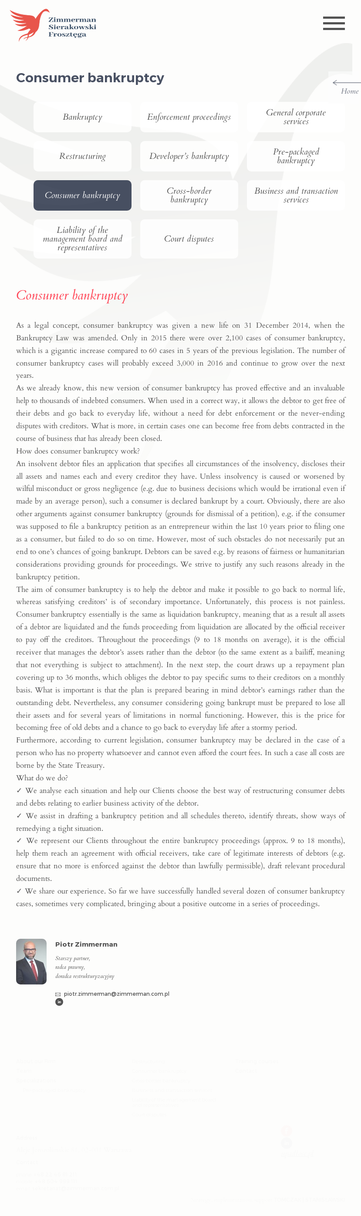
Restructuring (82, 156)
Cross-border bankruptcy (189, 195)
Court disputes (189, 239)
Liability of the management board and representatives (82, 239)
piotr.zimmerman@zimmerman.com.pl (112, 994)
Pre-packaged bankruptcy (296, 156)
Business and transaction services (296, 195)
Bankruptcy (82, 117)
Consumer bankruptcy (82, 195)
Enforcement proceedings (189, 117)
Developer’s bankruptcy (189, 156)
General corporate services (296, 117)
